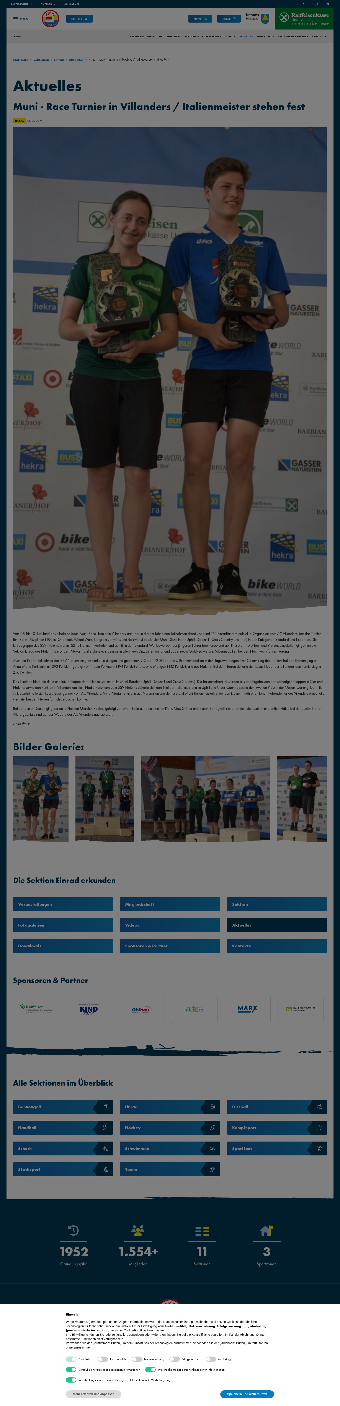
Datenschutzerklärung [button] (178, 1322)
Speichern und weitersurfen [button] (247, 1394)
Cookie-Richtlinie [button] (135, 1330)
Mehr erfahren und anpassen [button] (93, 1394)
